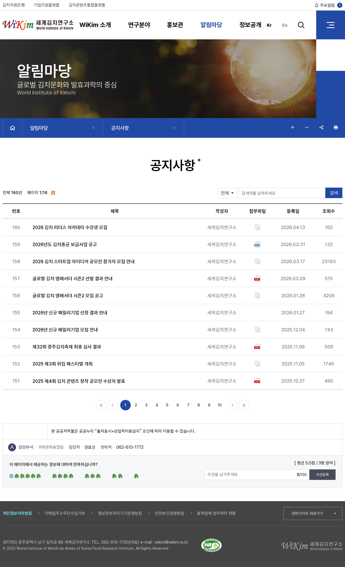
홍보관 (175, 25)
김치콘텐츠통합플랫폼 (87, 5)
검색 (301, 25)
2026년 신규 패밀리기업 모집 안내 (65, 329)
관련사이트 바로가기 (307, 513)
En (284, 25)
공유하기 (321, 127)
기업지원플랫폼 (46, 5)
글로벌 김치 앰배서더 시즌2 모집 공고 (67, 295)
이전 (112, 405)
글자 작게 (307, 127)
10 (220, 405)
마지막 (244, 405)
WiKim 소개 (95, 25)
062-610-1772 (130, 447)
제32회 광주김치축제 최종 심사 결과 (66, 346)
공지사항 (120, 128)
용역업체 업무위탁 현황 (216, 513)
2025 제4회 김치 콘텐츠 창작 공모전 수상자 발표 (78, 381)
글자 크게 (292, 127)
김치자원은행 (14, 5)
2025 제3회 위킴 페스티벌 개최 (62, 364)
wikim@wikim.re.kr (171, 542)
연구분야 (139, 25)
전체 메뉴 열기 (330, 24)
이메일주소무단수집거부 (65, 513)
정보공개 (250, 25)
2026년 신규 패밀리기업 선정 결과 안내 (69, 312)
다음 (232, 405)
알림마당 (211, 25)
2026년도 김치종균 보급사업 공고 (64, 244)
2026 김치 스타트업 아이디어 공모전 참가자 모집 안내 (83, 261)
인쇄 (335, 127)
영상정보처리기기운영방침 (120, 513)
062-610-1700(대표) (120, 542)
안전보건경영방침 (169, 513)
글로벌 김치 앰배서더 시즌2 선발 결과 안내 (72, 278)
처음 (101, 405)
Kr (269, 25)
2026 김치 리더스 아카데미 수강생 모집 (69, 227)
